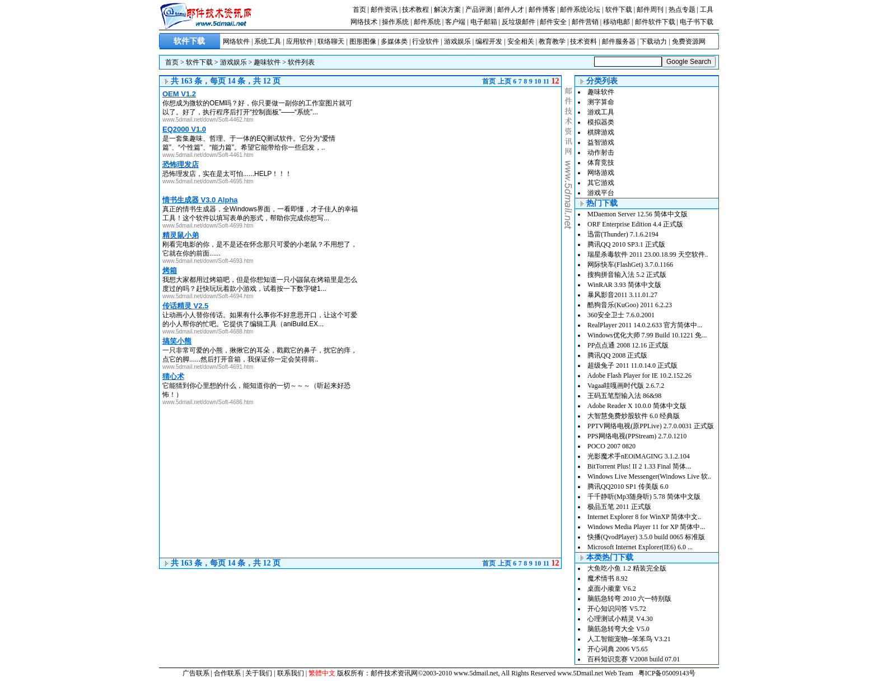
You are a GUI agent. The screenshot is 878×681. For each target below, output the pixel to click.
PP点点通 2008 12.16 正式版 (628, 345)
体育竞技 (600, 162)
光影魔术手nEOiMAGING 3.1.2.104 (638, 456)
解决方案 (447, 9)
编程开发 (488, 41)
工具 (706, 9)
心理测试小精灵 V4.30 (620, 619)
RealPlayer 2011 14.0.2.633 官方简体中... (644, 325)
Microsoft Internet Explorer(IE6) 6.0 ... (640, 547)
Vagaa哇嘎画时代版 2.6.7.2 (625, 386)
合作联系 (227, 673)
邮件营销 (585, 22)
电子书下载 (696, 22)
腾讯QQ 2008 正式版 (617, 355)
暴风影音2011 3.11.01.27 (622, 295)
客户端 (455, 22)
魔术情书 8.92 (607, 578)
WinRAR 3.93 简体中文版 (624, 285)
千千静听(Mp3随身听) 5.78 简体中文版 (643, 497)
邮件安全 (553, 22)
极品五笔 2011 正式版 (619, 507)
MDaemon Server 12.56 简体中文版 (637, 214)
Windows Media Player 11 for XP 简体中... (646, 527)
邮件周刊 (650, 9)
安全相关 (520, 41)
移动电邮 (616, 22)
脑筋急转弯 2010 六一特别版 (629, 599)
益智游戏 (600, 142)
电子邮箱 (483, 22)
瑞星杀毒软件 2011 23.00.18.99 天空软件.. (647, 254)
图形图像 (362, 41)
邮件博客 (542, 9)
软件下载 (618, 9)
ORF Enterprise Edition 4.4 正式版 (635, 224)
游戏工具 (600, 112)
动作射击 (600, 152)
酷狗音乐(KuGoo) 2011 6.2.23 (629, 305)
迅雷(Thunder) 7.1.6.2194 (622, 234)
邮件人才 (510, 9)
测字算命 (600, 102)
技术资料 (583, 41)
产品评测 (478, 9)
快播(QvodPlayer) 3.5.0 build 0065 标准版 (646, 537)
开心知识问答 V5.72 (616, 609)
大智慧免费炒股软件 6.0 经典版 (633, 416)
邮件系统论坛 (580, 9)
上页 (504, 81)
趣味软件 (267, 62)
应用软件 (299, 41)
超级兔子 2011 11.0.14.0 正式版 (632, 365)
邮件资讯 (384, 9)
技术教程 (415, 9)
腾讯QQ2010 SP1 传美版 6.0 (628, 486)
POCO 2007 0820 (611, 446)
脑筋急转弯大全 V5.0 (618, 629)
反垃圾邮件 (518, 22)
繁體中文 (322, 673)
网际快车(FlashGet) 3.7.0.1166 (630, 264)
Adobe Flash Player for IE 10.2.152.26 (639, 375)
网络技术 (364, 22)
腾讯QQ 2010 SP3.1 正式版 (626, 244)
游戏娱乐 (457, 41)
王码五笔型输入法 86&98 (624, 396)
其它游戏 (600, 183)
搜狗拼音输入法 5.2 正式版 (626, 275)
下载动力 (653, 41)
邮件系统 (427, 22)
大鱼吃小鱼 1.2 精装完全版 (626, 568)
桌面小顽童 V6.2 (611, 588)
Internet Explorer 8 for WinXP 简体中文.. (644, 517)
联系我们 (290, 673)
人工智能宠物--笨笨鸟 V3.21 (629, 639)
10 (537, 81)
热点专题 (682, 9)
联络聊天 (330, 41)
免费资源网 (689, 41)
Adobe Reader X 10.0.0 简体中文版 (636, 406)
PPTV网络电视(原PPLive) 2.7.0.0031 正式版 (650, 426)
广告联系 (196, 673)
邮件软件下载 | (657, 22)
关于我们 (258, 673)
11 (546, 81)
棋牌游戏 (600, 132)
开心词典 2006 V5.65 (617, 649)
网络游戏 (600, 173)
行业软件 (425, 41)
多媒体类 (394, 41)
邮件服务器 (619, 41)
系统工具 (267, 41)
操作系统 (395, 22)
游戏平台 (600, 193)
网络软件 (236, 41)
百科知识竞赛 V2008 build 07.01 (633, 659)
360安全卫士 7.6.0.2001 (621, 315)
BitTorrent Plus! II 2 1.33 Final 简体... (639, 466)
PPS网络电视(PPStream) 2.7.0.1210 (636, 436)
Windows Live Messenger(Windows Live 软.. (649, 476)
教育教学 (552, 41)
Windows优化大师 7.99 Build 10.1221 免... (647, 335)
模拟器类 (600, 122)
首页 (359, 9)
